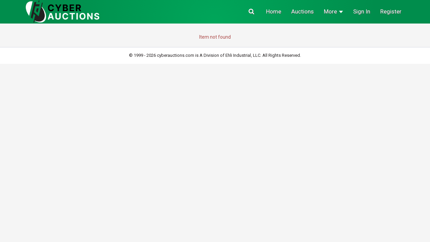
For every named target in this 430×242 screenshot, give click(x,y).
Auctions (302, 11)
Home (273, 11)
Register (390, 11)
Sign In (361, 11)
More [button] (333, 11)
